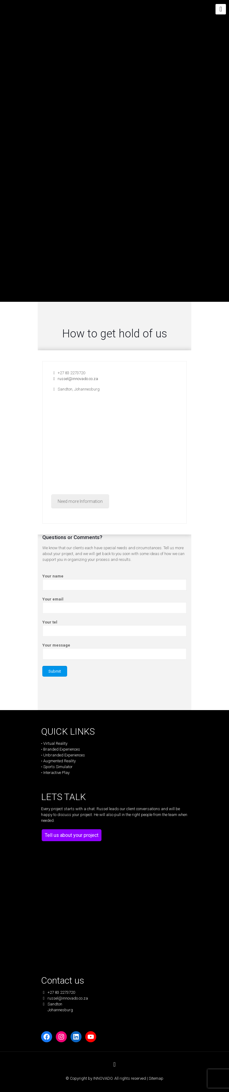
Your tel (114, 628)
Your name (114, 582)
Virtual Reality (55, 743)
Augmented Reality (59, 761)
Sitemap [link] (156, 1078)
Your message (114, 651)
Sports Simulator (58, 766)
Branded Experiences (61, 749)
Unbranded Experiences (64, 755)
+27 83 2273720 (68, 373)
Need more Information (80, 501)
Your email (114, 605)
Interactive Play (56, 772)
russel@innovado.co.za (74, 378)
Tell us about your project (71, 835)
